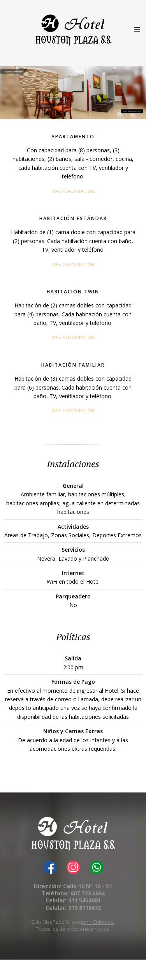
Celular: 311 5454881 (73, 900)
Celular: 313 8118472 (73, 907)
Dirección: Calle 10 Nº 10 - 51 (73, 886)
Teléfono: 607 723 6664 (73, 893)
